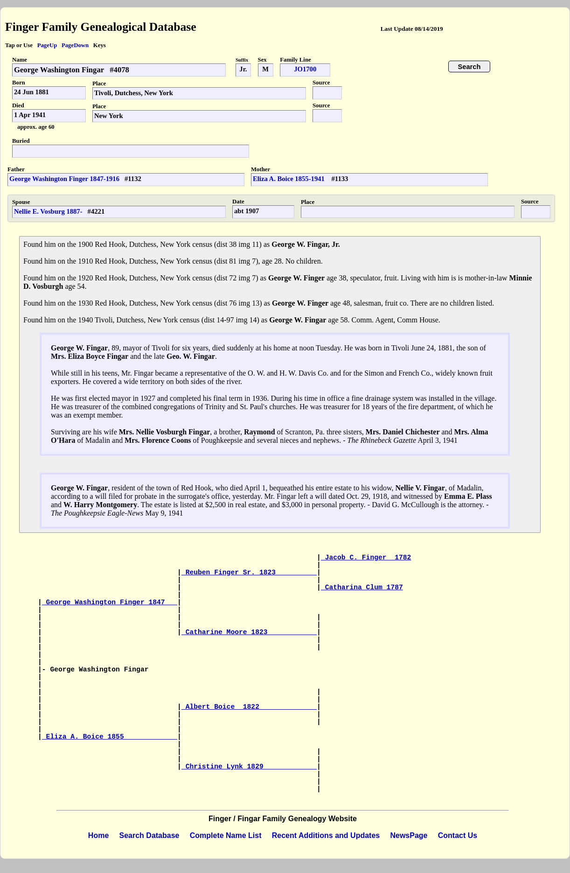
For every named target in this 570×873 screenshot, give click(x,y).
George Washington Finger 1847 (109, 602)
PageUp (47, 45)
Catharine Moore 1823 (249, 632)
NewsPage (408, 835)
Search (469, 66)
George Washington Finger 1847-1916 (64, 178)
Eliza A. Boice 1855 (109, 736)
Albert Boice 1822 (249, 707)
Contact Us (457, 835)
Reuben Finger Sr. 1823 (249, 572)
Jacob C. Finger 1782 (366, 557)
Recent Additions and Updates (326, 835)
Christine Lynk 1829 (249, 766)
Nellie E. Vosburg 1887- (48, 211)
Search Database (149, 835)
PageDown (75, 45)
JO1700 (305, 69)
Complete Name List (226, 835)
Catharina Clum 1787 (362, 587)
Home (98, 835)
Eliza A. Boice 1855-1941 (290, 178)
